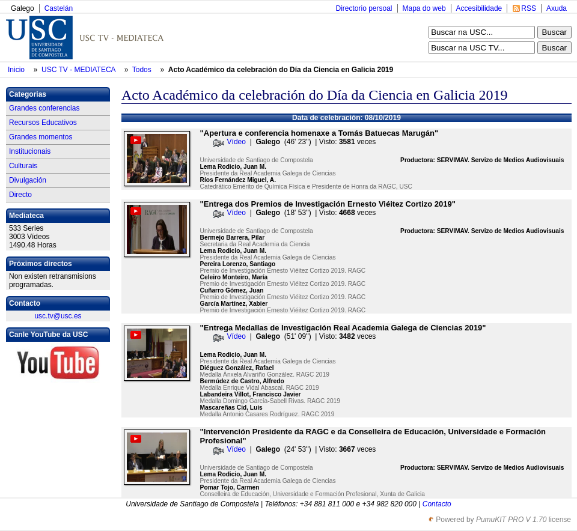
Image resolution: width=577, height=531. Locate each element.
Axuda (556, 8)
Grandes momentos (40, 137)
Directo (20, 194)
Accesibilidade (479, 8)
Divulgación (27, 180)
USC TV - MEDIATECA (79, 69)
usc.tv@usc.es (57, 316)
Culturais (23, 166)
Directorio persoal (363, 8)
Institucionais (29, 151)
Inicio (17, 69)
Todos (142, 69)
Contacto (437, 504)
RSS (528, 8)
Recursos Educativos (43, 122)
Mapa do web (424, 8)
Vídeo (236, 142)
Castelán (58, 8)
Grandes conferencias (44, 108)
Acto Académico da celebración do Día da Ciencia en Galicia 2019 (280, 69)
